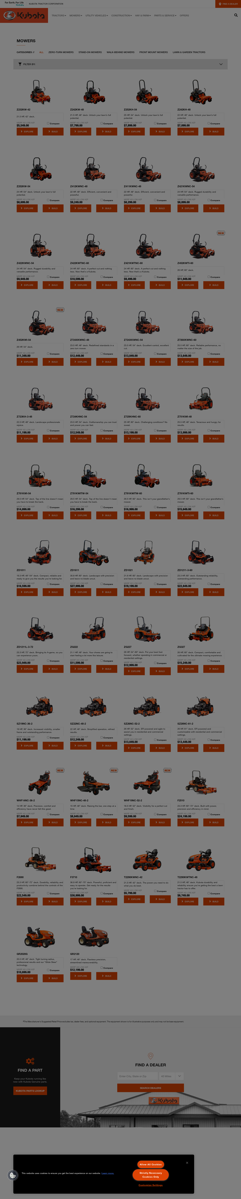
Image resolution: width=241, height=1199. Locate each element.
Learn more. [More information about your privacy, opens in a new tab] (108, 1173)
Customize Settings (151, 1185)
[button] (13, 1175)
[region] (103, 1174)
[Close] (187, 1162)
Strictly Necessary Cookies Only (151, 1174)
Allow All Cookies (151, 1164)
